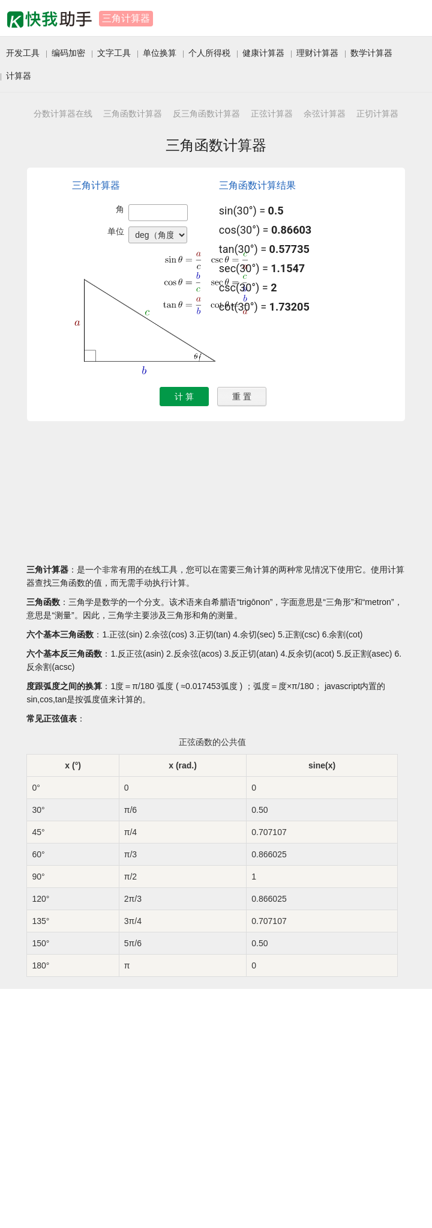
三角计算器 (126, 18)
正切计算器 (377, 113)
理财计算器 (317, 53)
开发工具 (23, 53)
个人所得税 (209, 53)
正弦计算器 (272, 113)
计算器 (18, 76)
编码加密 (68, 53)
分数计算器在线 (63, 113)
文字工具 (114, 53)
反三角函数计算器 (206, 113)
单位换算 (159, 53)
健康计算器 (263, 53)
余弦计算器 (325, 113)
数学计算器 (371, 53)
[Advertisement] (112, 1110)
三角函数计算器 (132, 113)
